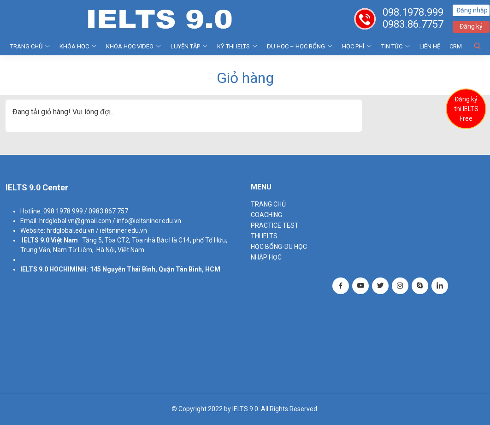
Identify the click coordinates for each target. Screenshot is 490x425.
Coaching (266, 215)
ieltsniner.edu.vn (123, 230)
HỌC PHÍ (357, 45)
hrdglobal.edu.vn (70, 230)
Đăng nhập (472, 10)
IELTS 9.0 (35, 240)
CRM (455, 45)
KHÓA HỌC (78, 45)
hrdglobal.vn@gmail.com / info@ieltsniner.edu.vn (110, 220)
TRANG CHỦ (30, 45)
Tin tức (395, 45)
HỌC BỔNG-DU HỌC (279, 246)
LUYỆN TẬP (189, 45)
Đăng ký (471, 26)
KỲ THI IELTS (237, 45)
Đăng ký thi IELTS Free (466, 108)
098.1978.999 (413, 12)
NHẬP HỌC (266, 257)
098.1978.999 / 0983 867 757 (85, 211)
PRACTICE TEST (275, 225)
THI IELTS (264, 236)
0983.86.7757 (413, 24)
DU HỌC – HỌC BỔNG (300, 45)
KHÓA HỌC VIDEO (133, 45)
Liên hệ (429, 45)
